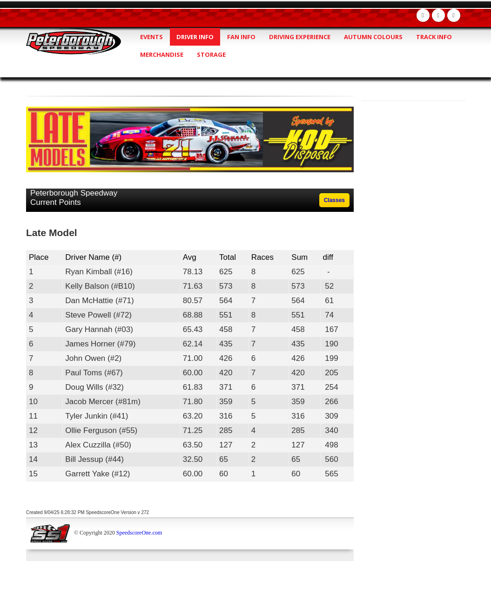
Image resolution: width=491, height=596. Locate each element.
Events (151, 37)
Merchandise (161, 54)
